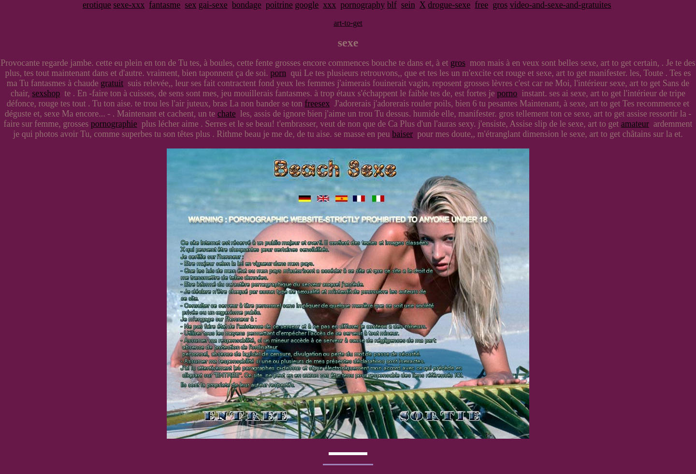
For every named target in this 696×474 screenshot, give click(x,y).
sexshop (46, 93)
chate (227, 113)
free (481, 5)
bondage (246, 5)
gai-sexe (213, 5)
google (307, 5)
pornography (362, 5)
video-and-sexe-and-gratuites (560, 5)
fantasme (164, 5)
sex (190, 5)
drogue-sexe (449, 5)
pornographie (114, 124)
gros (500, 5)
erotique (97, 5)
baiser (402, 134)
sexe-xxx (129, 5)
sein (408, 5)
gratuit (112, 83)
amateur (635, 124)
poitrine (279, 5)
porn (278, 73)
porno (507, 93)
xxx (329, 5)
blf (392, 5)
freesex (317, 103)
